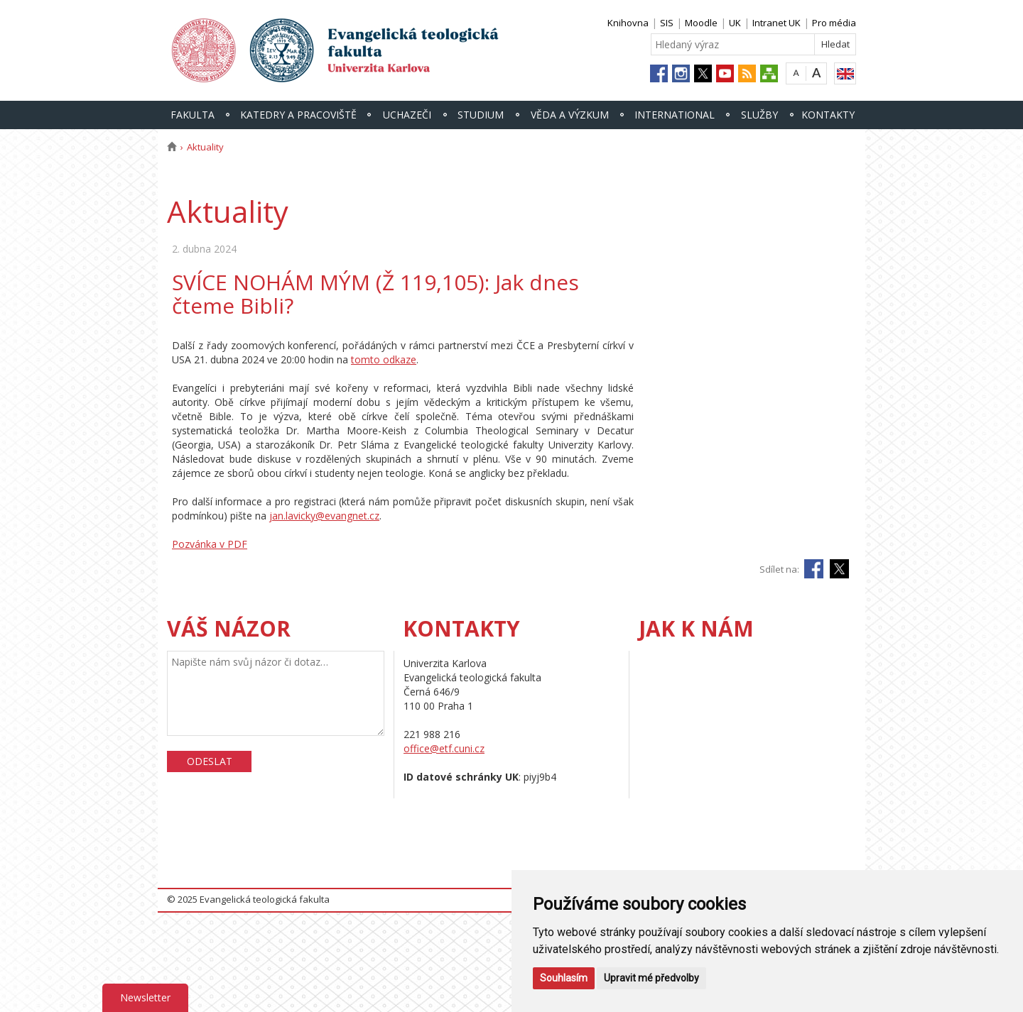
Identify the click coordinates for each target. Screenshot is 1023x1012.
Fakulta (192, 114)
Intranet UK (776, 22)
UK (735, 22)
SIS (666, 22)
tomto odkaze (383, 359)
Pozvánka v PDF (209, 544)
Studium (481, 114)
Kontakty (828, 114)
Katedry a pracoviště (298, 114)
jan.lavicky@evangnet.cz (324, 515)
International (674, 114)
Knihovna (628, 22)
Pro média (834, 22)
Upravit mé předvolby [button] (651, 978)
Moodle (701, 22)
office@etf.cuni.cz (444, 748)
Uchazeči (407, 114)
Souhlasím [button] (564, 978)
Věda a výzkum (570, 114)
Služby (759, 114)
